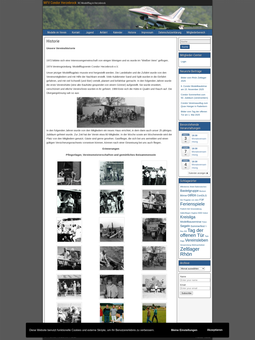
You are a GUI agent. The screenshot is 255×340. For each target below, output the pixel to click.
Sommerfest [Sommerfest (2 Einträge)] (198, 226)
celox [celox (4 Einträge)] (192, 195)
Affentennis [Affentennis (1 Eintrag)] (184, 187)
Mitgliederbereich (195, 32)
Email (183, 285)
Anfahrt (104, 32)
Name (183, 276)
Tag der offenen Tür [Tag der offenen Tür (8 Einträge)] (192, 233)
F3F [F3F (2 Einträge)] (201, 199)
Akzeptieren (214, 329)
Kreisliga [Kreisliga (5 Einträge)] (187, 217)
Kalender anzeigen (198, 173)
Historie (132, 32)
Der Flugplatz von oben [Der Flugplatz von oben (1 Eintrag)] (189, 200)
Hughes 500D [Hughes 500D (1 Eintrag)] (196, 213)
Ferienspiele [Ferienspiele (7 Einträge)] (192, 204)
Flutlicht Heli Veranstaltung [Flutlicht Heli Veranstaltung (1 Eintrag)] (190, 209)
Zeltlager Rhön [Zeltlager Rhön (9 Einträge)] (189, 251)
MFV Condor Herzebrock (60, 3)
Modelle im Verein (56, 32)
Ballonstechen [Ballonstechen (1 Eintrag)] (200, 187)
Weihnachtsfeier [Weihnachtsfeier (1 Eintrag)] (198, 245)
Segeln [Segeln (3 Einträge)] (185, 226)
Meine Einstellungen (184, 330)
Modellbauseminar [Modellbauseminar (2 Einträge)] (190, 221)
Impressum (147, 32)
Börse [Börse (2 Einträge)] (183, 195)
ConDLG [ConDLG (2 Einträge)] (202, 195)
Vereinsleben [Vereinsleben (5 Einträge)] (196, 240)
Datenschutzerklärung (169, 32)
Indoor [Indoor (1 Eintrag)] (205, 213)
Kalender (117, 32)
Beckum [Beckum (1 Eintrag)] (202, 191)
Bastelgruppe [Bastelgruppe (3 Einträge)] (189, 190)
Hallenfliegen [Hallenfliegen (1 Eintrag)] (185, 213)
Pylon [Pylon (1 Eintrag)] (204, 222)
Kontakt (76, 32)
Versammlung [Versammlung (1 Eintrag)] (185, 245)
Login (183, 61)
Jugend (90, 32)
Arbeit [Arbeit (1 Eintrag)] (192, 187)
